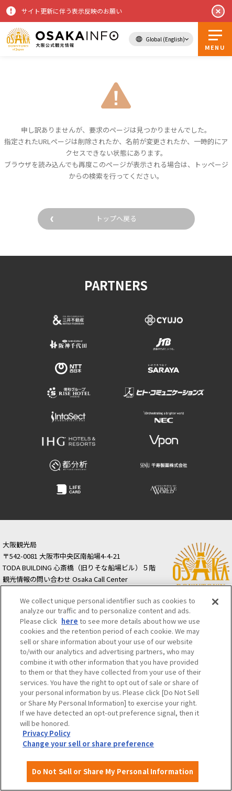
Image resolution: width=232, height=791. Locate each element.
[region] (116, 688)
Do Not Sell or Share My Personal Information (113, 771)
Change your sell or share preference (88, 744)
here (69, 621)
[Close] (215, 601)
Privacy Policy (46, 733)
